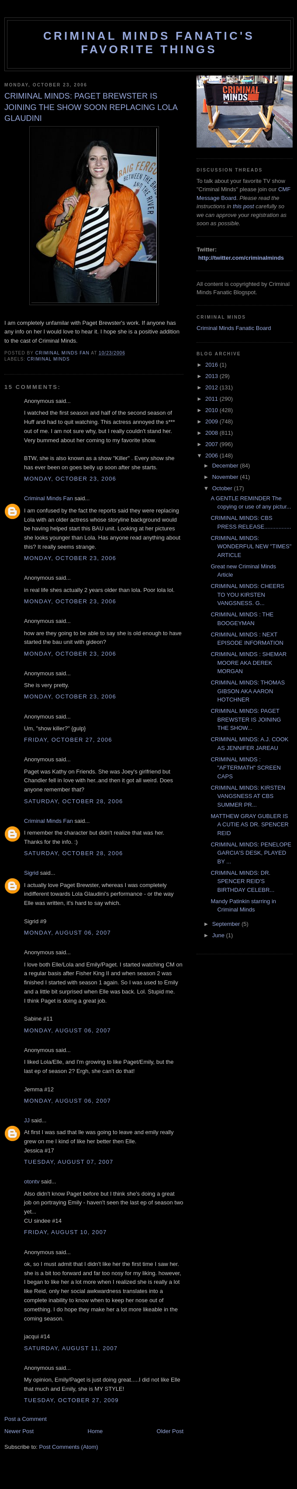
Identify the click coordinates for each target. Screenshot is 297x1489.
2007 (212, 444)
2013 (212, 376)
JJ (27, 1120)
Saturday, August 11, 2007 (70, 1348)
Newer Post (19, 1431)
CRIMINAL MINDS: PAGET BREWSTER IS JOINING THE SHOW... (246, 719)
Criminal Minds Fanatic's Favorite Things (149, 42)
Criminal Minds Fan (48, 498)
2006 (212, 455)
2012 (212, 387)
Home (95, 1431)
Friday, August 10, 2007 (65, 1232)
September (227, 924)
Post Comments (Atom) (68, 1447)
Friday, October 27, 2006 (68, 739)
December (226, 465)
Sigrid (31, 873)
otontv (31, 1181)
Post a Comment (25, 1419)
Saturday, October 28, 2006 (73, 801)
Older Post (170, 1431)
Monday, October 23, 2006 (70, 478)
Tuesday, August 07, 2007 (69, 1162)
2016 (212, 364)
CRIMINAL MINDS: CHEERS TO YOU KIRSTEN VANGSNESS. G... (247, 594)
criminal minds (48, 359)
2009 (212, 421)
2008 (212, 433)
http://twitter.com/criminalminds (241, 257)
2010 (212, 410)
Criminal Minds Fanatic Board (234, 328)
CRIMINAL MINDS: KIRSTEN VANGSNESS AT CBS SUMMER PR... (248, 796)
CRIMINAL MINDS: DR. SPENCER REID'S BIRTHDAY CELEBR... (242, 881)
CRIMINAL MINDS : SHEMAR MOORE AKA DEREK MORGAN (249, 662)
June (219, 935)
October (223, 488)
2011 (212, 398)
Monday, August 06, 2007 (67, 932)
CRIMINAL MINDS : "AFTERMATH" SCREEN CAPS (246, 768)
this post (243, 206)
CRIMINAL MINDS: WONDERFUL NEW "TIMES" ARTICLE (251, 546)
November (226, 477)
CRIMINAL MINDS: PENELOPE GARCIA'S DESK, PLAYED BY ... (251, 853)
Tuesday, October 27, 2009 (71, 1400)
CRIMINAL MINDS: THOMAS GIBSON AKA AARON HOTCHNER (248, 691)
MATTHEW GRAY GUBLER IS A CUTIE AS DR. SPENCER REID (249, 824)
